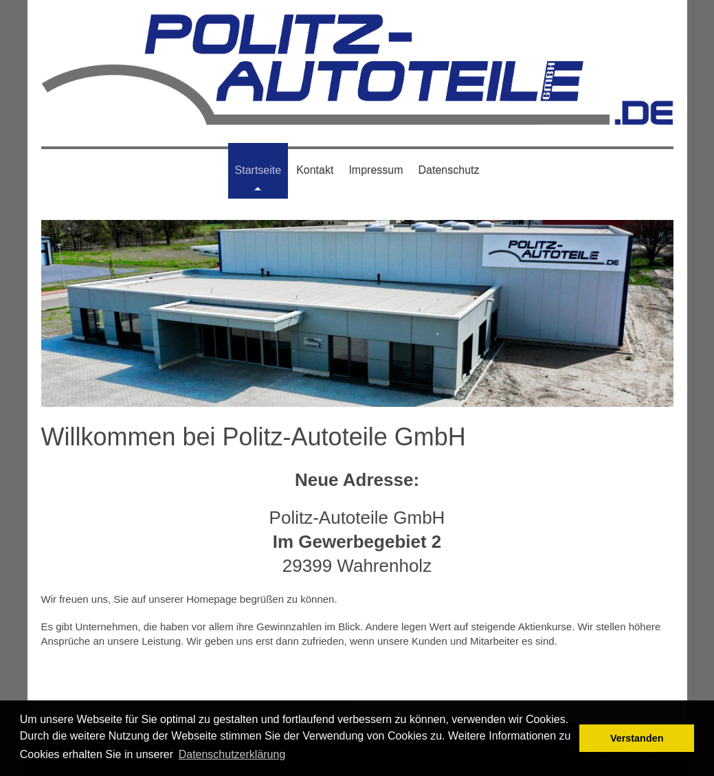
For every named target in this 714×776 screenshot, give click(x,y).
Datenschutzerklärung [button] (232, 754)
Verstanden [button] (637, 738)
